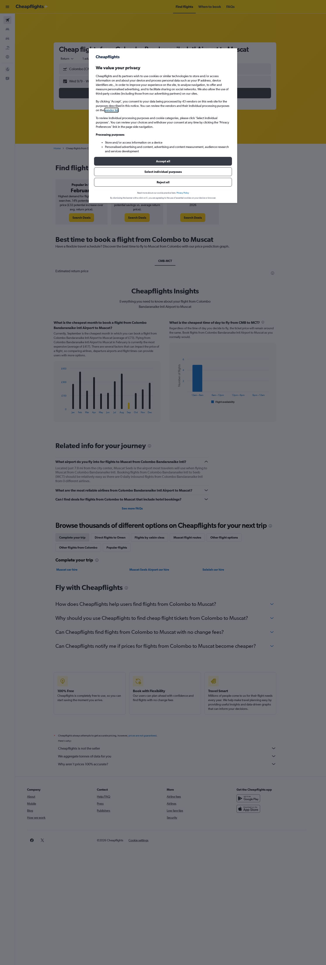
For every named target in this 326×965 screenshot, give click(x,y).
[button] (163, 161)
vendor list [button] (111, 110)
